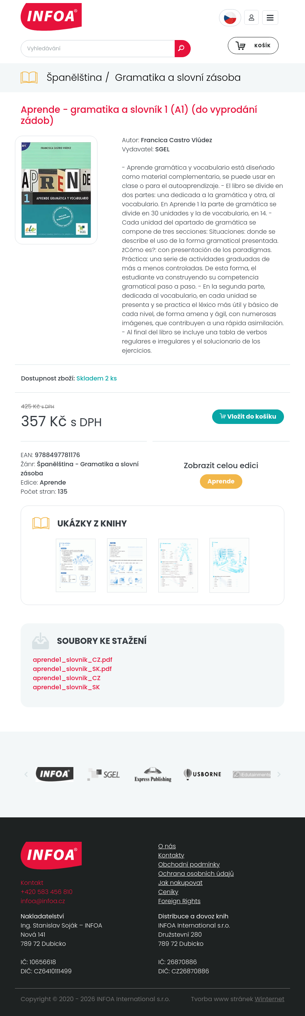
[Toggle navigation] (270, 17)
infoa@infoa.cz (43, 901)
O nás (167, 846)
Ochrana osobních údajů (196, 873)
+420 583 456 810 (47, 892)
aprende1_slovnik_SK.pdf (72, 668)
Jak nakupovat (180, 882)
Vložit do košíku (248, 416)
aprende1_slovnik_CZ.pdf (72, 659)
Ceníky (168, 892)
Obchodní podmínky (189, 864)
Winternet (270, 999)
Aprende (221, 481)
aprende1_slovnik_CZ (67, 678)
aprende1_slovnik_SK (66, 687)
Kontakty (171, 855)
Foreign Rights (179, 901)
